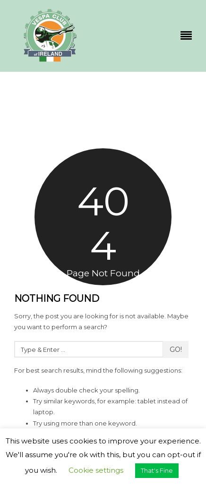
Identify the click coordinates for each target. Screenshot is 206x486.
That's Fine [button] (157, 470)
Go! (176, 349)
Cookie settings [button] (96, 470)
